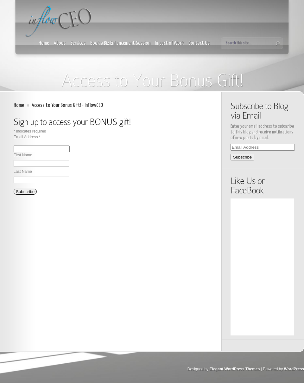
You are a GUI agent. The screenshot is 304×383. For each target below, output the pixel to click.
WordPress (294, 369)
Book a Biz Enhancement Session (120, 43)
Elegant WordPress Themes (235, 369)
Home (44, 43)
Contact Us (199, 43)
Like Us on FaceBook (248, 185)
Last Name (23, 171)
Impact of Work (169, 43)
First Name (23, 155)
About (60, 43)
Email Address (27, 137)
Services (78, 43)
